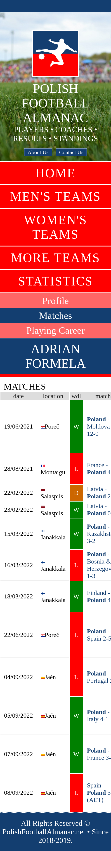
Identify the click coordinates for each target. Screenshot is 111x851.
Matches (55, 315)
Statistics (55, 281)
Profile (55, 300)
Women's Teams (55, 227)
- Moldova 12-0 (98, 426)
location (53, 395)
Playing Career (55, 330)
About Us (38, 152)
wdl (76, 395)
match (103, 395)
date (18, 395)
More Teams (55, 258)
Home (55, 173)
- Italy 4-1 (98, 715)
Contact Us (71, 152)
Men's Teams (55, 196)
